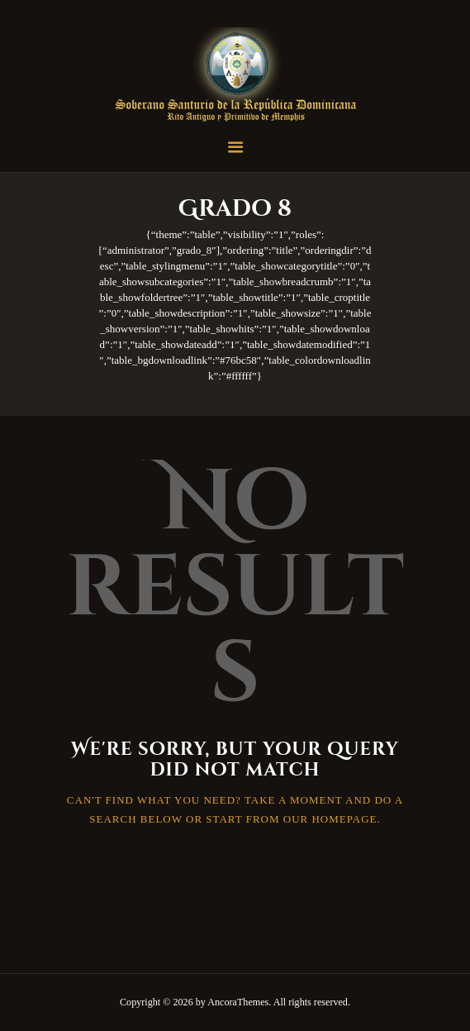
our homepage (330, 819)
